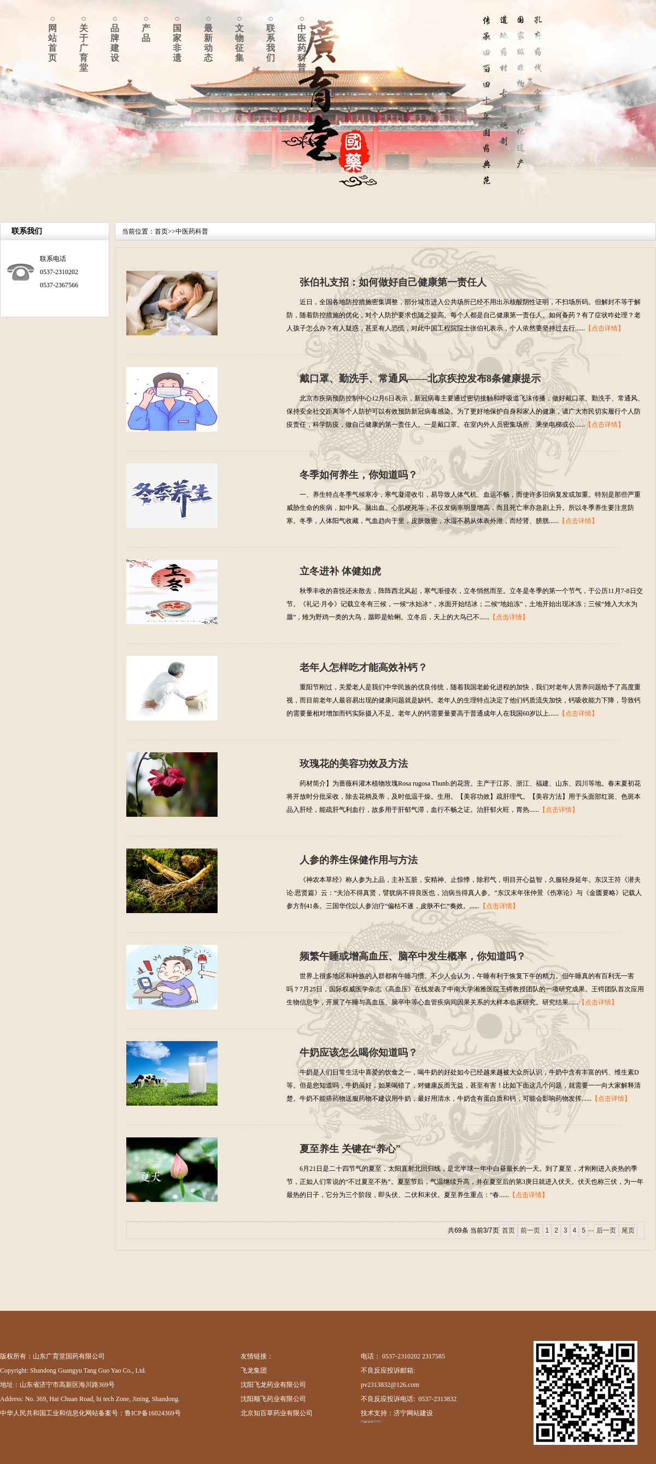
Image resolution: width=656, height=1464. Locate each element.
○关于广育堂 (83, 43)
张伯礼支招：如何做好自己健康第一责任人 (393, 282)
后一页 (606, 1230)
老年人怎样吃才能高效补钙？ (363, 667)
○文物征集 (239, 38)
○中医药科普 (301, 43)
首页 (161, 231)
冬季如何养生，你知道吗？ (359, 474)
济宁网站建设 (413, 1413)
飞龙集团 (254, 1370)
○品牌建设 (114, 38)
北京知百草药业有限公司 (277, 1413)
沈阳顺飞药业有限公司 (273, 1399)
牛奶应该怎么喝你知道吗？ (359, 1052)
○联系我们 (270, 38)
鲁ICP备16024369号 (153, 1413)
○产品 (146, 28)
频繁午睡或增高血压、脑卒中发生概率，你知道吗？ (413, 956)
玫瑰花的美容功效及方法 (354, 763)
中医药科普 (191, 231)
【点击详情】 (604, 328)
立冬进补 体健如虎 (340, 571)
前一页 (530, 1230)
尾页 (628, 1230)
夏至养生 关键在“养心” (350, 1148)
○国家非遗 (177, 38)
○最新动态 (208, 38)
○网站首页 (52, 38)
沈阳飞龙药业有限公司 (273, 1385)
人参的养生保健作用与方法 (359, 860)
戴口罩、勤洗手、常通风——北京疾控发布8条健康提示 (420, 378)
